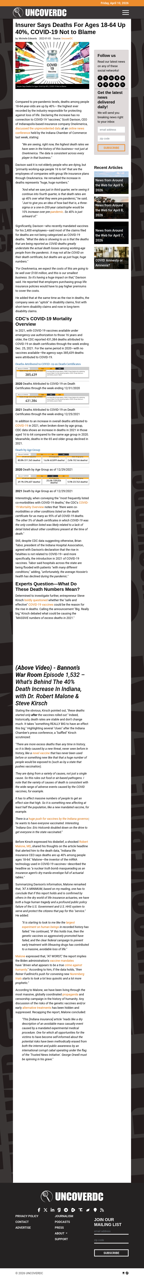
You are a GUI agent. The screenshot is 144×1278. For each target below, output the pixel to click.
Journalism (64, 1216)
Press (59, 1227)
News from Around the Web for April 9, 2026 (109, 185)
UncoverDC (41, 12)
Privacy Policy (26, 1216)
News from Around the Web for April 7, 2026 (109, 235)
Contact (22, 1222)
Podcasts (62, 1222)
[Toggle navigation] (125, 12)
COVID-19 (21, 425)
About (60, 1233)
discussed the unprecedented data (38, 128)
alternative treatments (36, 1007)
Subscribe (111, 148)
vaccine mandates (62, 960)
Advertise (23, 1227)
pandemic (57, 211)
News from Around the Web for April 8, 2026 (109, 210)
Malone (20, 956)
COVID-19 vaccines (40, 604)
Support (61, 1239)
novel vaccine (41, 753)
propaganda (70, 994)
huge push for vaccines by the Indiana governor (59, 818)
